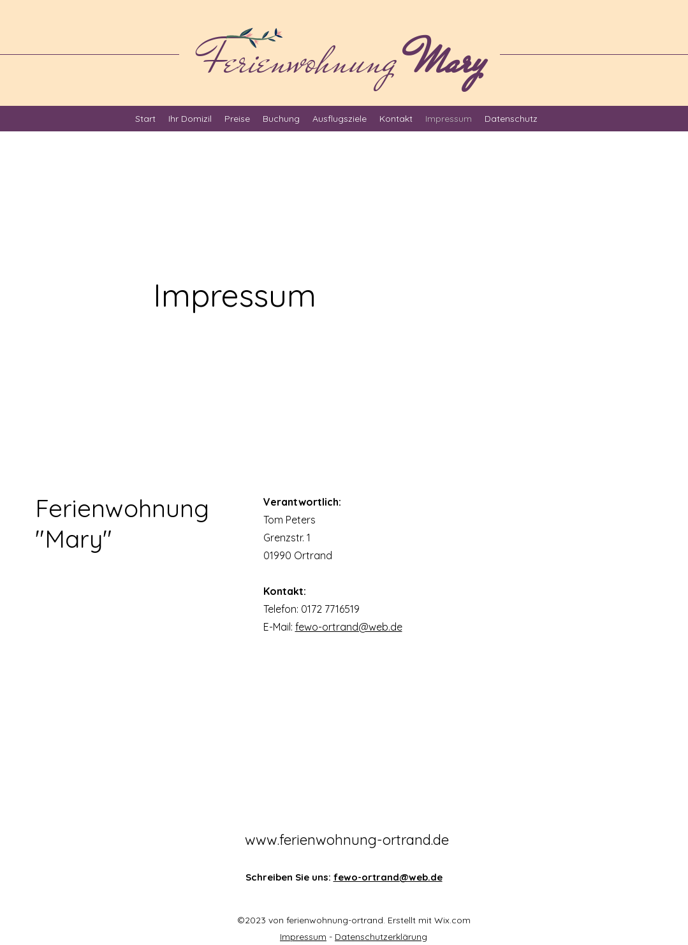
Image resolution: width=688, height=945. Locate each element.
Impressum (303, 936)
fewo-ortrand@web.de (348, 626)
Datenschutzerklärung (381, 936)
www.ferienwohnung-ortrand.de (347, 840)
